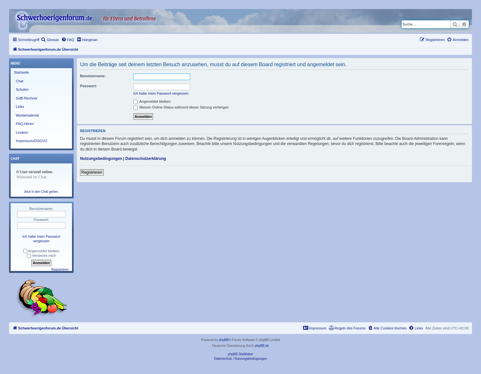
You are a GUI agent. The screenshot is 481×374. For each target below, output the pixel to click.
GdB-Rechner (26, 98)
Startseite (21, 72)
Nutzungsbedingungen (101, 158)
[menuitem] (50, 40)
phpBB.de (262, 346)
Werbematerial (27, 115)
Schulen (22, 89)
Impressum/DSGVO (31, 141)
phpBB (224, 340)
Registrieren (91, 172)
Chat (19, 81)
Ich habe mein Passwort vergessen (161, 93)
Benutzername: (93, 76)
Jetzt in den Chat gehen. (41, 191)
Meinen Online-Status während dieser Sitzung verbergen (181, 107)
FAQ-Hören (25, 124)
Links (20, 107)
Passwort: (88, 86)
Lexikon (22, 132)
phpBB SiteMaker (240, 354)
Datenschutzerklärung (145, 158)
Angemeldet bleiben (152, 101)
